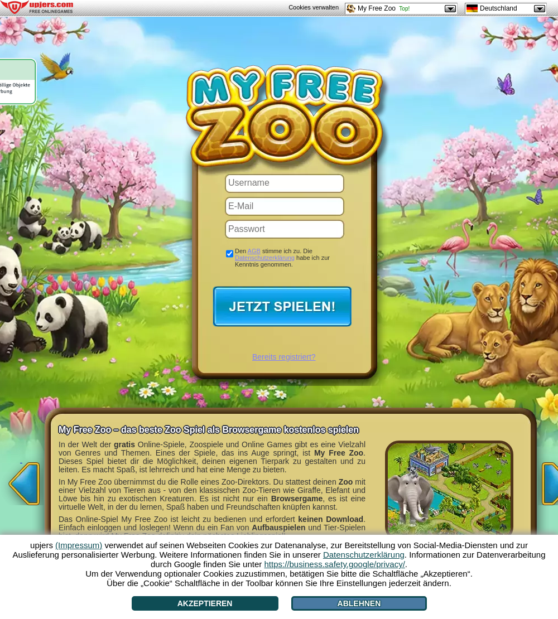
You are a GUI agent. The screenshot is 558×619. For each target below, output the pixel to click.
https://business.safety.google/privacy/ (334, 564)
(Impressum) (78, 545)
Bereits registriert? (284, 356)
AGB (254, 251)
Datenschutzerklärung (265, 257)
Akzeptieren (205, 603)
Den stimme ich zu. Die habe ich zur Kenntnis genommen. (282, 258)
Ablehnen (359, 603)
